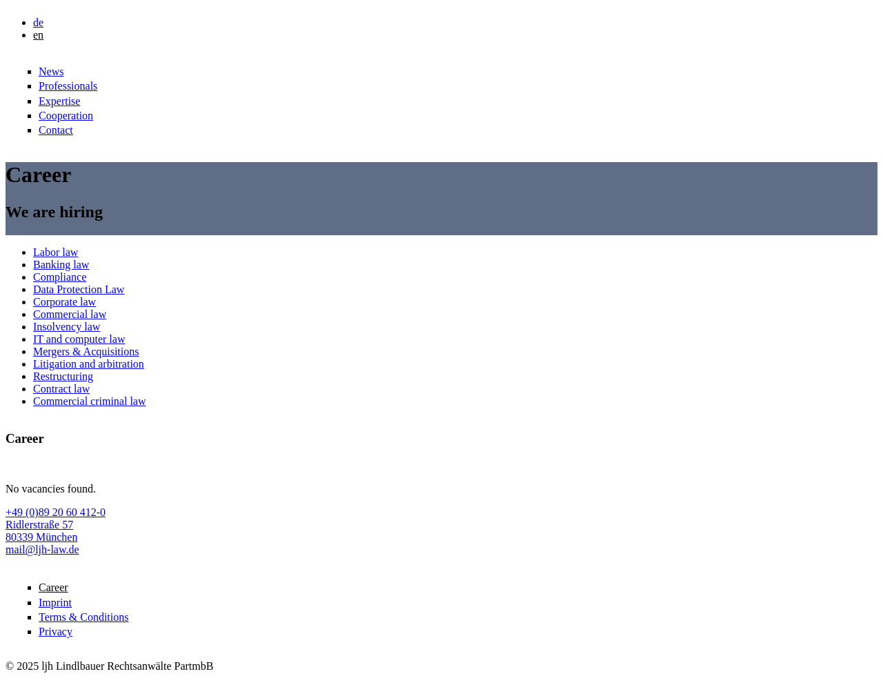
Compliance (59, 277)
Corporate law (64, 302)
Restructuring (63, 376)
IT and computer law (79, 339)
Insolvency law (66, 326)
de (38, 22)
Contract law (61, 389)
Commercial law (69, 314)
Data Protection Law (78, 289)
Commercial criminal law (89, 401)
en (38, 35)
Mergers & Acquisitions (86, 351)
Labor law (55, 252)
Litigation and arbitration (88, 364)
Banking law (61, 264)
